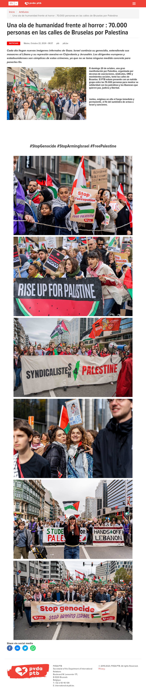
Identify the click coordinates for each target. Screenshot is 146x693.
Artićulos (24, 11)
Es (11, 3)
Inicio (12, 11)
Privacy (102, 669)
